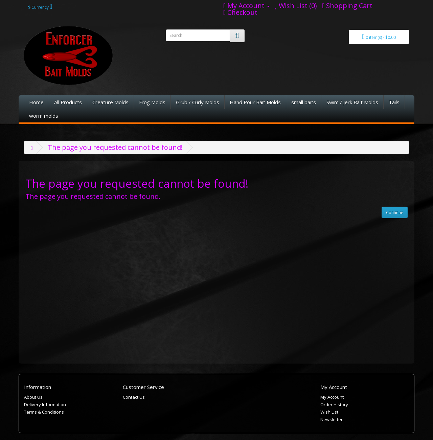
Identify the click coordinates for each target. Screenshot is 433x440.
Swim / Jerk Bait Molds (352, 102)
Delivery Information (45, 404)
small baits (303, 102)
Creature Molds (110, 102)
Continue (394, 212)
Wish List (329, 412)
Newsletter (331, 419)
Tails (394, 102)
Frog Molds (152, 102)
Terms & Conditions (44, 412)
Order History (334, 404)
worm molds (43, 115)
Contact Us (134, 397)
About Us (33, 397)
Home (36, 102)
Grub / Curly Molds (197, 102)
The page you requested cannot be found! (115, 147)
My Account (332, 397)
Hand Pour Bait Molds (255, 102)
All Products (68, 102)
